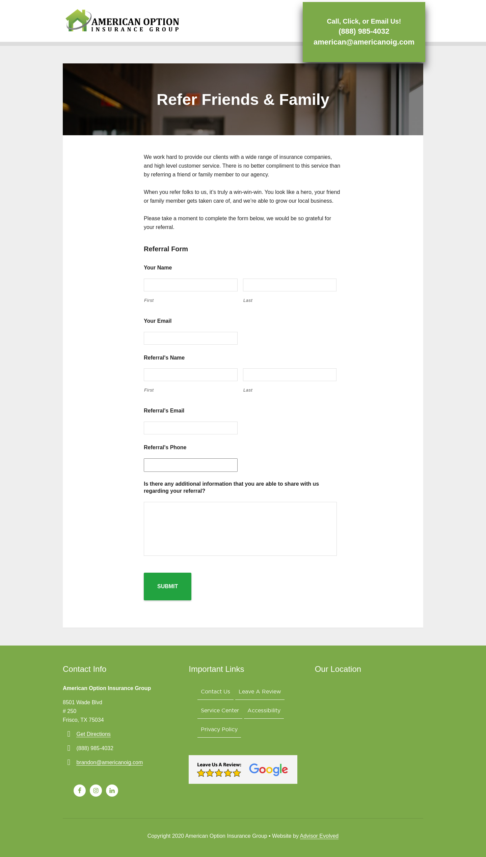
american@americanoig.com (362, 41)
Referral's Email (164, 410)
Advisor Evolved (319, 835)
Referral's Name (164, 358)
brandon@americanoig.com (109, 761)
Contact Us (216, 691)
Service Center (221, 712)
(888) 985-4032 (361, 30)
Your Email (157, 321)
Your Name (158, 267)
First (149, 300)
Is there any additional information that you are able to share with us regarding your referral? (231, 487)
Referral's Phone (165, 447)
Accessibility (267, 712)
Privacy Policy (220, 733)
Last (247, 300)
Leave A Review (263, 691)
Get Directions (93, 733)
